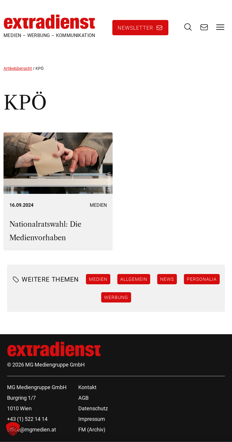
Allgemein (133, 279)
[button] (13, 429)
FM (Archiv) (91, 429)
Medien (98, 205)
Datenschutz (93, 408)
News (167, 279)
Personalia (202, 279)
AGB (83, 398)
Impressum (91, 419)
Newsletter (135, 27)
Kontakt (87, 387)
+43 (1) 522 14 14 (27, 419)
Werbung (116, 297)
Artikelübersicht (18, 68)
